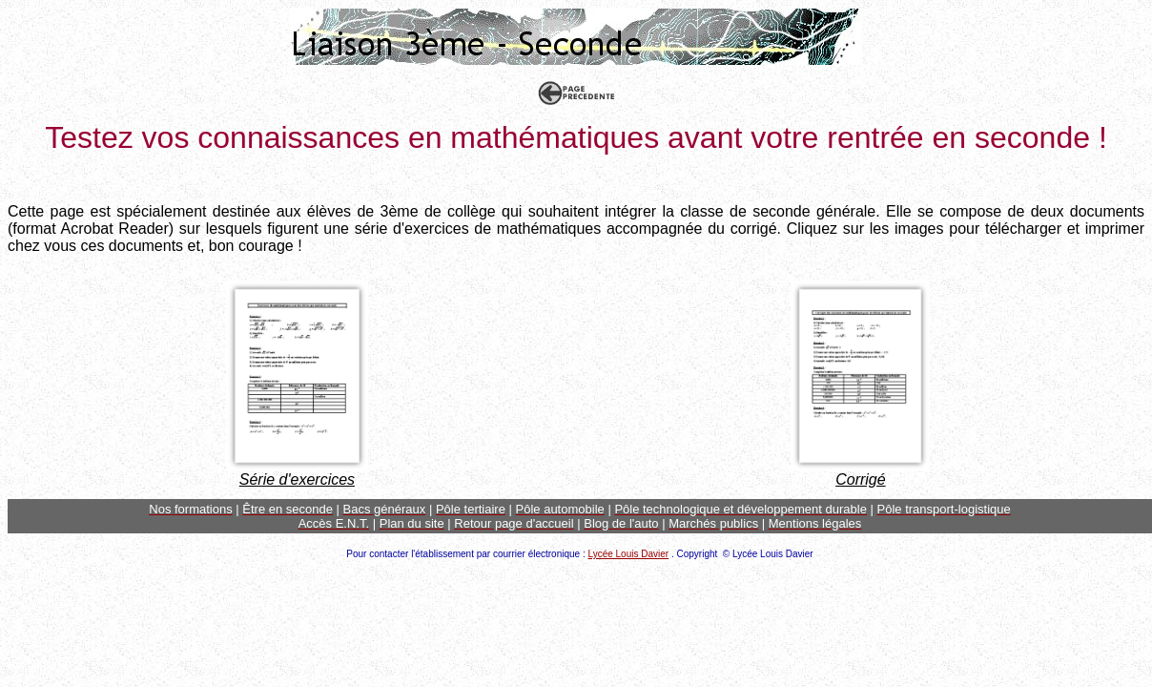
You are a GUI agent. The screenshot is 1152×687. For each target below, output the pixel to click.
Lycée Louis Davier (628, 554)
